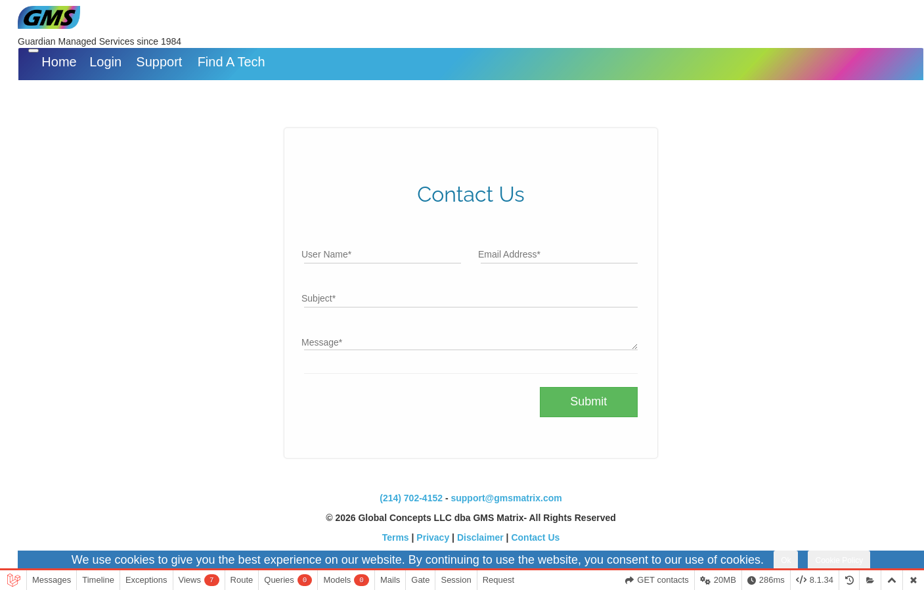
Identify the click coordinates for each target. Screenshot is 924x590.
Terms (395, 537)
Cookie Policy (839, 560)
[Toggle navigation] (33, 51)
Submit (588, 401)
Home (58, 62)
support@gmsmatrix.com (506, 498)
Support (159, 62)
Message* (321, 342)
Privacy (432, 537)
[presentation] (404, 412)
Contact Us (535, 537)
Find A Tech (231, 62)
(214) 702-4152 (411, 498)
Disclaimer (480, 537)
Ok (786, 560)
